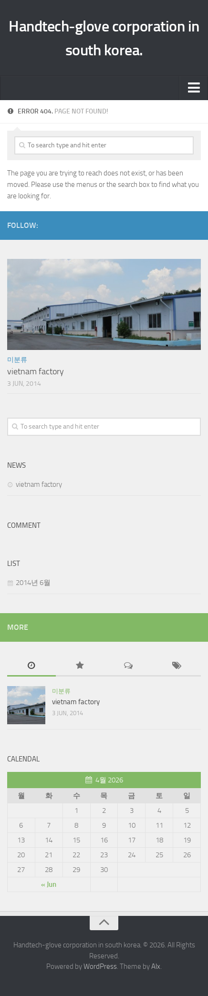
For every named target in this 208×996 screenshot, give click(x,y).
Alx (155, 966)
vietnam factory (35, 371)
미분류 (17, 360)
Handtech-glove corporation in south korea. (104, 38)
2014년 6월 (33, 582)
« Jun (48, 884)
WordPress (100, 966)
